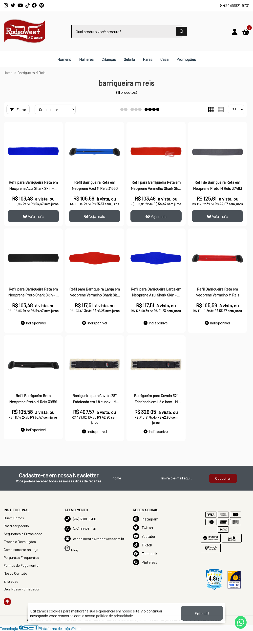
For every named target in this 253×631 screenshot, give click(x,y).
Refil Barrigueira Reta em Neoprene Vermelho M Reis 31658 (217, 292)
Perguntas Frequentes (21, 557)
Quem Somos (14, 518)
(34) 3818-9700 (80, 519)
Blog (71, 548)
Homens (64, 59)
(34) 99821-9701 (234, 5)
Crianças (109, 59)
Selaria (129, 59)
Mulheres (86, 59)
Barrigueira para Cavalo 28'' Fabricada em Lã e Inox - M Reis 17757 (94, 399)
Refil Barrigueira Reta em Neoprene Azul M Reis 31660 (95, 185)
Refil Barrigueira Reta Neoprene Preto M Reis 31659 (33, 398)
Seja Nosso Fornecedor (22, 589)
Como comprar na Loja (21, 549)
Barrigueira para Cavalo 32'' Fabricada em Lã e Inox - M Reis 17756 (156, 399)
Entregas (11, 581)
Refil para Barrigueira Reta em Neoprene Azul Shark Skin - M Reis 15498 (33, 186)
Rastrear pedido (16, 526)
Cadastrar (223, 478)
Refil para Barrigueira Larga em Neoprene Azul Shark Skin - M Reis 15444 (156, 292)
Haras (147, 59)
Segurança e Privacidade (23, 534)
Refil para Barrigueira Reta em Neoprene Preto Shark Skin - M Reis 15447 (33, 292)
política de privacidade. (115, 615)
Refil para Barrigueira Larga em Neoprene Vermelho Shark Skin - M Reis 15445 (94, 292)
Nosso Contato (15, 573)
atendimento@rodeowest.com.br (94, 539)
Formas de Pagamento (21, 565)
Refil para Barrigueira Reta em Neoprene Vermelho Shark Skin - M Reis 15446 (156, 186)
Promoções (186, 59)
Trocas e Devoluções (20, 542)
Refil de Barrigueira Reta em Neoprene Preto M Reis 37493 (217, 185)
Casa (164, 59)
